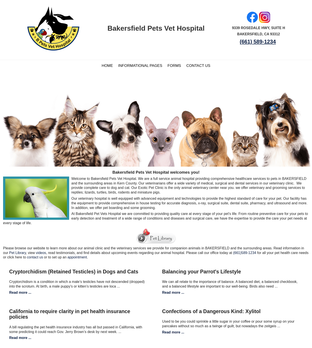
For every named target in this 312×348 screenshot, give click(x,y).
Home (107, 66)
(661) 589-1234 (258, 42)
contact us (35, 257)
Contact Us (198, 66)
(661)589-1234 (244, 253)
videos (41, 253)
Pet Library (17, 253)
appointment (77, 257)
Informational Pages (140, 66)
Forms (174, 66)
